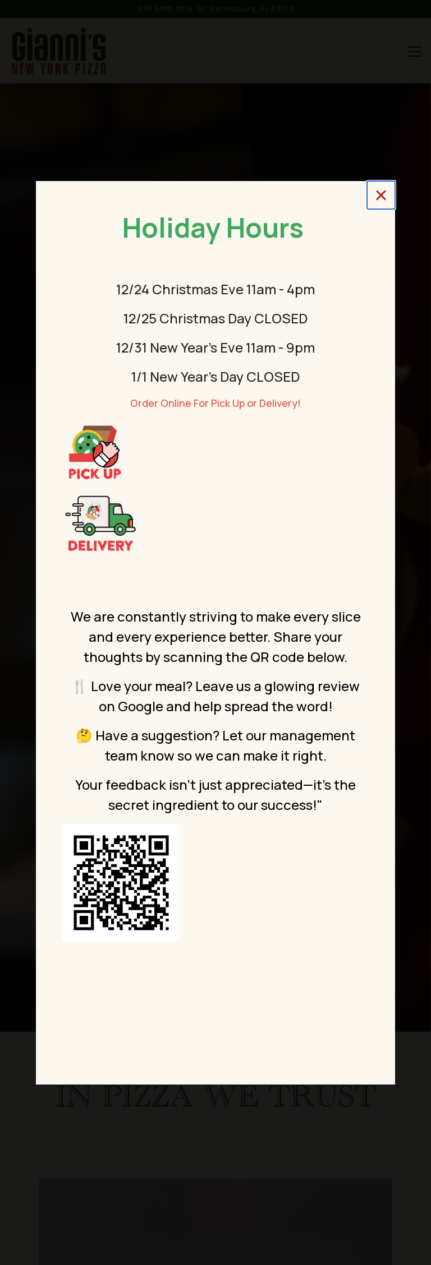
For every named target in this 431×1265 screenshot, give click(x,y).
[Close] (381, 195)
